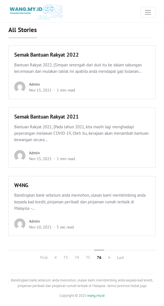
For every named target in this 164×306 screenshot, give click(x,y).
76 (99, 257)
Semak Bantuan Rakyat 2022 (46, 54)
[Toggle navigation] (148, 12)
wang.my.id (95, 295)
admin (34, 84)
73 (65, 257)
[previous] (55, 257)
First (44, 257)
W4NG (21, 185)
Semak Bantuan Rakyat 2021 (46, 116)
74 (77, 257)
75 (88, 257)
